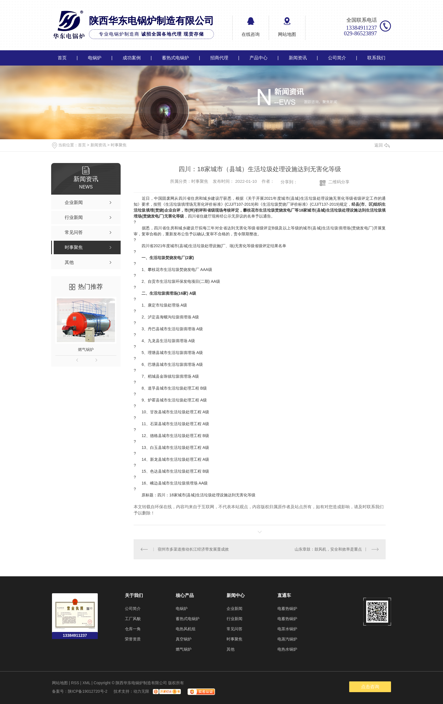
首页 (62, 57)
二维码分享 (338, 181)
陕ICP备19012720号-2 (87, 691)
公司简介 (337, 57)
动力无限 (141, 691)
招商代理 (219, 57)
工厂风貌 (133, 618)
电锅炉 (94, 57)
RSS (75, 683)
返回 (382, 145)
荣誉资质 (133, 639)
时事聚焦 (119, 145)
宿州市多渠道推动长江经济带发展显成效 (193, 549)
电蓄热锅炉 (287, 608)
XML (86, 683)
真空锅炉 (184, 639)
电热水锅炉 (287, 649)
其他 (230, 649)
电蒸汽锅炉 (287, 639)
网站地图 (287, 34)
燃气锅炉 (86, 349)
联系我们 (376, 57)
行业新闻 (234, 618)
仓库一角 (133, 629)
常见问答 (234, 629)
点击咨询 (370, 686)
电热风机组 (186, 629)
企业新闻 (234, 608)
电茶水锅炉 (287, 629)
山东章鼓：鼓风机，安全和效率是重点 (328, 549)
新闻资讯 (298, 57)
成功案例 (132, 57)
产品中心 (258, 57)
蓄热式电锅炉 (175, 57)
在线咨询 (251, 34)
